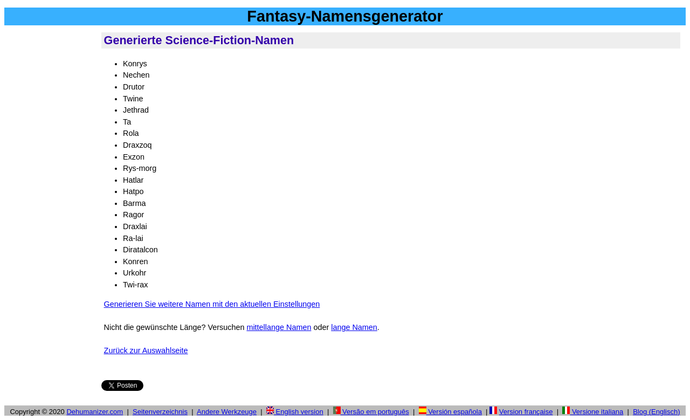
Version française (526, 412)
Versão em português (371, 412)
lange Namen (354, 327)
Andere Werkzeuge (227, 412)
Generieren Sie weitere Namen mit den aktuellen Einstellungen (212, 304)
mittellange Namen (278, 327)
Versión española (450, 412)
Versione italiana (592, 412)
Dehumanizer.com (94, 412)
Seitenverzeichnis (160, 412)
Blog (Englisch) (656, 412)
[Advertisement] (51, 193)
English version (294, 412)
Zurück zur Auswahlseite (146, 350)
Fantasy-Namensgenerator (345, 16)
